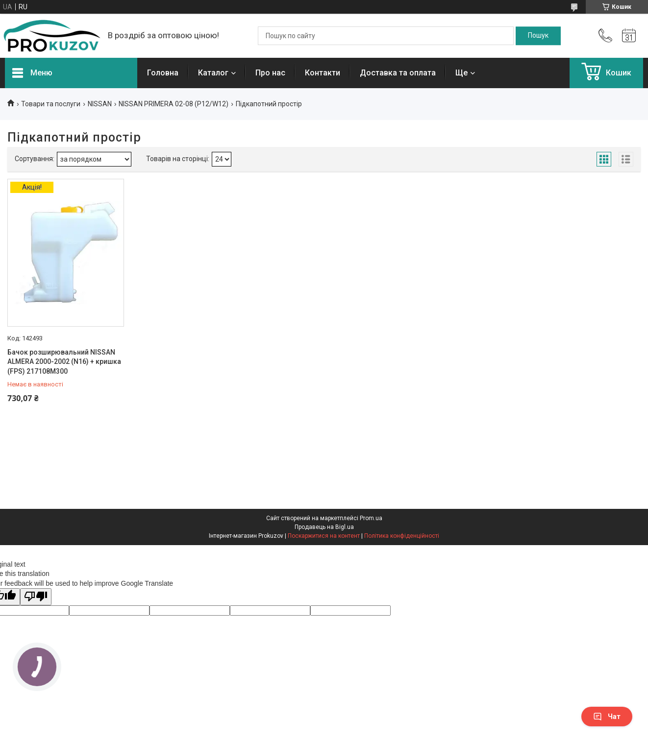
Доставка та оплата (398, 72)
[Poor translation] (35, 596)
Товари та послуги (50, 104)
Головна (162, 72)
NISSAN (100, 104)
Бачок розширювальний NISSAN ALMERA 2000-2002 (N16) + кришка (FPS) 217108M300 (64, 361)
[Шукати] (538, 35)
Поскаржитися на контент (324, 535)
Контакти (322, 72)
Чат (607, 716)
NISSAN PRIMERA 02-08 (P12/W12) (173, 104)
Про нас (270, 72)
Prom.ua (371, 518)
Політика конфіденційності (401, 535)
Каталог (213, 72)
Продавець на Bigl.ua (324, 527)
